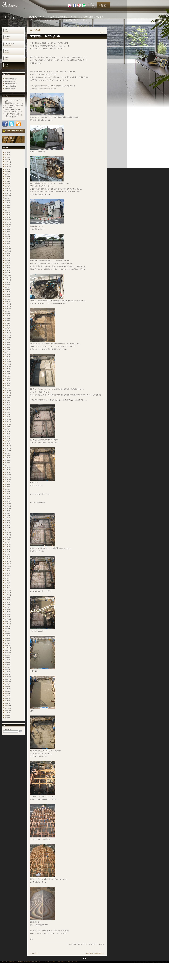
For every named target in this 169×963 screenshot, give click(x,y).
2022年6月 (7, 260)
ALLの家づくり (14, 44)
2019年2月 (7, 357)
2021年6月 (7, 289)
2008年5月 (7, 664)
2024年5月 (7, 207)
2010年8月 (7, 599)
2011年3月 (7, 583)
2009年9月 (7, 626)
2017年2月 (7, 414)
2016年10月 (8, 424)
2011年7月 (7, 573)
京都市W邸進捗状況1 (10, 86)
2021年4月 (7, 294)
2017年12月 (8, 390)
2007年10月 (8, 681)
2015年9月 (7, 453)
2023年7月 (7, 231)
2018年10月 (8, 366)
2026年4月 (7, 155)
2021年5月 (7, 292)
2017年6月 (7, 405)
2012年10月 (8, 537)
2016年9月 (7, 426)
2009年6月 (7, 633)
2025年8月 (7, 171)
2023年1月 (7, 246)
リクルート (92, 7)
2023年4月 (7, 239)
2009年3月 (7, 640)
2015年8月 (7, 455)
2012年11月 (8, 535)
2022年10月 (8, 251)
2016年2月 (7, 441)
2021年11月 (8, 277)
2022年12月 (8, 248)
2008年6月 (7, 662)
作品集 (14, 51)
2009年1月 (7, 645)
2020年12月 (8, 304)
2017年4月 (7, 410)
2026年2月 (7, 157)
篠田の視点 (92, 3)
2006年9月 (7, 713)
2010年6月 (7, 604)
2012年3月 (7, 554)
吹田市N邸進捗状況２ (11, 81)
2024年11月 (8, 193)
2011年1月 (7, 588)
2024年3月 (7, 212)
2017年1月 (7, 417)
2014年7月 (7, 486)
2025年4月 (7, 181)
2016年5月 (7, 436)
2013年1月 (7, 530)
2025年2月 (7, 186)
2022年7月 (7, 258)
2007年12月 (8, 676)
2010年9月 (7, 597)
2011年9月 (7, 568)
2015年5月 (7, 462)
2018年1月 (7, 388)
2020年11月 (8, 306)
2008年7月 (7, 660)
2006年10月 (8, 710)
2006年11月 (8, 708)
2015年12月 (8, 446)
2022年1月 (7, 272)
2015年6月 (7, 460)
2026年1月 (7, 159)
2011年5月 (7, 578)
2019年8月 (7, 342)
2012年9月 (7, 539)
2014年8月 (7, 484)
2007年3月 (7, 698)
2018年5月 (7, 378)
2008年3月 (7, 669)
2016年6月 (7, 434)
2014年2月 (7, 498)
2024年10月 (8, 195)
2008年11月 (8, 650)
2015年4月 (7, 465)
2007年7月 (7, 689)
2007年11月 (8, 679)
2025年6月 (7, 176)
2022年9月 (7, 253)
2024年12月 (8, 191)
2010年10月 (8, 595)
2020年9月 (7, 311)
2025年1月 (7, 188)
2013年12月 (8, 503)
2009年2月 (7, 643)
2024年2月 (7, 215)
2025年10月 (8, 166)
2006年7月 (7, 717)
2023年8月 (7, 229)
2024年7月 (7, 203)
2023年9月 (7, 227)
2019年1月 (7, 359)
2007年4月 (7, 696)
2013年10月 (8, 508)
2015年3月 (7, 467)
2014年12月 (8, 474)
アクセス (91, 5)
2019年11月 (8, 335)
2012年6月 (7, 547)
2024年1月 (7, 217)
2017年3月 (7, 412)
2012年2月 (7, 556)
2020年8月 (7, 313)
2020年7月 (7, 316)
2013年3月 (7, 525)
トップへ (84, 958)
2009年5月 (7, 636)
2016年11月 (8, 421)
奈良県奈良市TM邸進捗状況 (95, 953)
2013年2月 (7, 527)
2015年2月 (7, 470)
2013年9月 (7, 511)
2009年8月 (7, 628)
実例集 (14, 58)
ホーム (14, 30)
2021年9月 (7, 282)
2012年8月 (7, 542)
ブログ (14, 65)
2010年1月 (7, 616)
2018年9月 (7, 369)
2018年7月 (7, 373)
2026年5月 (7, 152)
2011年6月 (7, 575)
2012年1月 (7, 559)
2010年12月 (8, 590)
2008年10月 (8, 652)
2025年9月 (7, 169)
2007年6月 (7, 691)
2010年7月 (7, 602)
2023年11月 (8, 222)
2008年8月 (7, 657)
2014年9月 (7, 482)
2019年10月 (8, 337)
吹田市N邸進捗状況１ (11, 88)
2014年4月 (7, 494)
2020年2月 (7, 328)
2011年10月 (8, 566)
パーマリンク (92, 944)
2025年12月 (8, 162)
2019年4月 (7, 352)
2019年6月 (7, 347)
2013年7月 (7, 515)
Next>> (102, 33)
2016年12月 (8, 419)
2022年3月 (7, 268)
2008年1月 (7, 674)
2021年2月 (7, 299)
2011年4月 (7, 580)
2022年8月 (7, 256)
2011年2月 (7, 585)
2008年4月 (7, 667)
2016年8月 (7, 429)
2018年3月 (7, 383)
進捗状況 (101, 944)
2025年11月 (8, 164)
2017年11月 (8, 393)
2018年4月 (7, 381)
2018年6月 (7, 376)
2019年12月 (8, 333)
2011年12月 (8, 561)
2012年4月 (7, 551)
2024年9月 (7, 198)
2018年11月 (8, 364)
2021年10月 (8, 280)
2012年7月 (7, 544)
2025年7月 (7, 174)
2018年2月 (7, 385)
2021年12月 (8, 275)
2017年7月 (7, 402)
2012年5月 (7, 549)
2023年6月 (7, 234)
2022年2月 (7, 270)
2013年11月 (8, 506)
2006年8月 (7, 715)
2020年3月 (7, 325)
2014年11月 (8, 477)
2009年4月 (7, 638)
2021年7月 (7, 287)
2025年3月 (7, 183)
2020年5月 (7, 320)
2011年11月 (8, 563)
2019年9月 (7, 340)
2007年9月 (7, 684)
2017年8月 (7, 400)
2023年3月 (7, 241)
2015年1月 (7, 472)
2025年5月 (7, 179)
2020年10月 (8, 308)
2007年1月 (7, 703)
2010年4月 (7, 609)
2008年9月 (7, 655)
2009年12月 (8, 619)
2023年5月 (7, 236)
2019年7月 (7, 345)
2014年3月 (7, 496)
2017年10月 (8, 395)
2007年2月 (7, 701)
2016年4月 (7, 438)
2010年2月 (7, 614)
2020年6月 (7, 318)
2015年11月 (8, 448)
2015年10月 (8, 450)
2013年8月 (7, 513)
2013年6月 (7, 518)
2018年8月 (7, 371)
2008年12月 (8, 648)
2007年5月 (7, 693)
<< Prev (32, 33)
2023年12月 (8, 219)
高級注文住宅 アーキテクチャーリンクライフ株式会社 (12, 4)
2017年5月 (7, 407)
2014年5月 (7, 491)
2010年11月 (8, 592)
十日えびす (34, 953)
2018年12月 (8, 361)
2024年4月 (7, 210)
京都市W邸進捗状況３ (11, 79)
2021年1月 (7, 301)
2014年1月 (7, 501)
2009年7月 (7, 631)
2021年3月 (7, 296)
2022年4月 (7, 265)
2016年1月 (7, 443)
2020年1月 (7, 330)
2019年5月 (7, 349)
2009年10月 (8, 624)
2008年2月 (7, 672)
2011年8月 (7, 571)
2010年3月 (7, 612)
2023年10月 (8, 224)
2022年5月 (7, 263)
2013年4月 (7, 523)
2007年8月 (7, 686)
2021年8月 (7, 284)
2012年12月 (8, 532)
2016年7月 (7, 431)
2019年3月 (7, 354)
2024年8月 (7, 200)
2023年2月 (7, 243)
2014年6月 (7, 489)
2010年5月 (7, 607)
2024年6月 (7, 205)
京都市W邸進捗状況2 (10, 83)
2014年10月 (8, 479)
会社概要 (14, 37)
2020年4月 (7, 323)
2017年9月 (7, 397)
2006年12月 (8, 705)
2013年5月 (7, 520)
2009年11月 (8, 621)
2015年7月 (7, 458)
